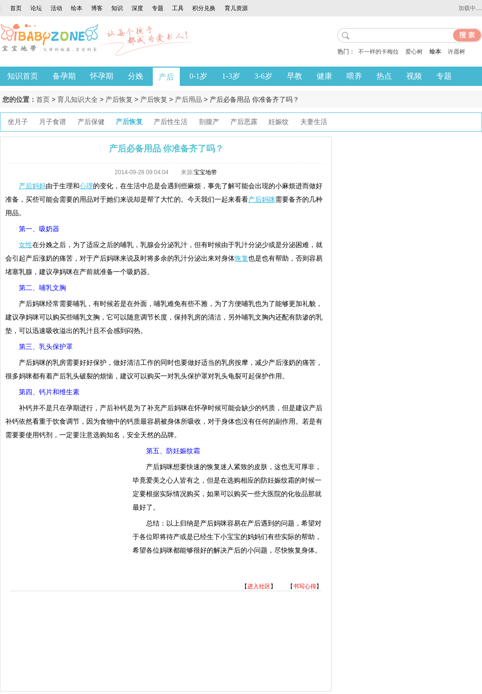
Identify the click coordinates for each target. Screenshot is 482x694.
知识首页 (22, 76)
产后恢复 (119, 99)
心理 (86, 186)
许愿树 (456, 51)
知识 (117, 8)
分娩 (135, 76)
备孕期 (64, 76)
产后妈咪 (261, 199)
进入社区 (258, 586)
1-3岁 (231, 76)
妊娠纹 (278, 121)
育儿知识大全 (77, 99)
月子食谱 (52, 121)
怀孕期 (101, 76)
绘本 (76, 8)
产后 (166, 77)
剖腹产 (209, 121)
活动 (56, 8)
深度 (137, 8)
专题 (157, 8)
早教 (294, 76)
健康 (324, 76)
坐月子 (18, 121)
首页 (16, 8)
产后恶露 (243, 121)
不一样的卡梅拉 (378, 51)
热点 (384, 76)
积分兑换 (203, 8)
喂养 (354, 76)
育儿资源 (236, 8)
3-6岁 (263, 76)
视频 (414, 76)
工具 (178, 8)
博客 (97, 8)
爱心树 (414, 51)
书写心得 (304, 586)
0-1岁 (198, 76)
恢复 (241, 258)
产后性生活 (170, 121)
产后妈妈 (32, 186)
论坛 (36, 8)
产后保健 (91, 121)
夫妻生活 (313, 121)
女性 (25, 245)
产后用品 (188, 99)
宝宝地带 (205, 172)
